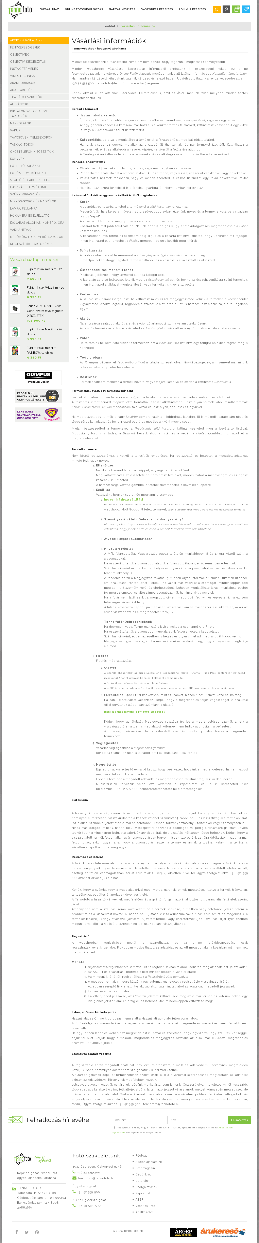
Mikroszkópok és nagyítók (33, 201)
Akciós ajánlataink (26, 40)
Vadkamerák (20, 229)
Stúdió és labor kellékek (32, 180)
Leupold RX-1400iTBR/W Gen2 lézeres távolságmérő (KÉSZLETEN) (45, 310)
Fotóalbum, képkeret (28, 173)
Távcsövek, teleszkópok (31, 137)
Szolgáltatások (146, 1187)
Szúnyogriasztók (25, 194)
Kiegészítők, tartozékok (31, 244)
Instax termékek (24, 68)
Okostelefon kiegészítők (32, 151)
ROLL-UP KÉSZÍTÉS (192, 9)
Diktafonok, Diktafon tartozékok (28, 114)
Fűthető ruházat (25, 166)
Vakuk (15, 130)
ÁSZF (139, 1199)
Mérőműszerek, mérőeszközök (36, 237)
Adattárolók (21, 90)
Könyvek (17, 158)
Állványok (19, 104)
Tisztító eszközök (26, 97)
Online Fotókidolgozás (135, 73)
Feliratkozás (239, 1120)
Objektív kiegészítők (28, 61)
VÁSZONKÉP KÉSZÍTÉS (157, 9)
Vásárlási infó (145, 1206)
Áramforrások (22, 83)
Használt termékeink (28, 187)
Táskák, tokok (22, 144)
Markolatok (20, 123)
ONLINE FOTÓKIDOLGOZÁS (84, 9)
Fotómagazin (145, 1168)
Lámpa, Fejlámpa (23, 208)
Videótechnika (22, 75)
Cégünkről (143, 1174)
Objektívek (19, 54)
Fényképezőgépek (25, 47)
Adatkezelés (145, 1212)
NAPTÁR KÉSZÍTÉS (122, 9)
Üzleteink (143, 1180)
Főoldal (109, 26)
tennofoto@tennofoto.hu (115, 83)
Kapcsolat (143, 1193)
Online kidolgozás (108, 1018)
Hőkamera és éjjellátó (30, 215)
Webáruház (49, 9)
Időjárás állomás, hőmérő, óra (37, 222)
